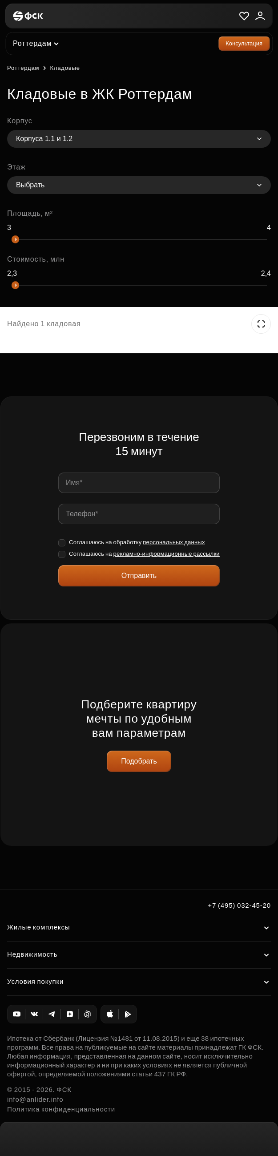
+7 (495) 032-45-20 (239, 905)
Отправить (139, 575)
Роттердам (23, 68)
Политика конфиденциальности (61, 1109)
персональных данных (174, 542)
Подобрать (139, 761)
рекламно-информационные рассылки (166, 553)
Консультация (244, 43)
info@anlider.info (35, 1099)
